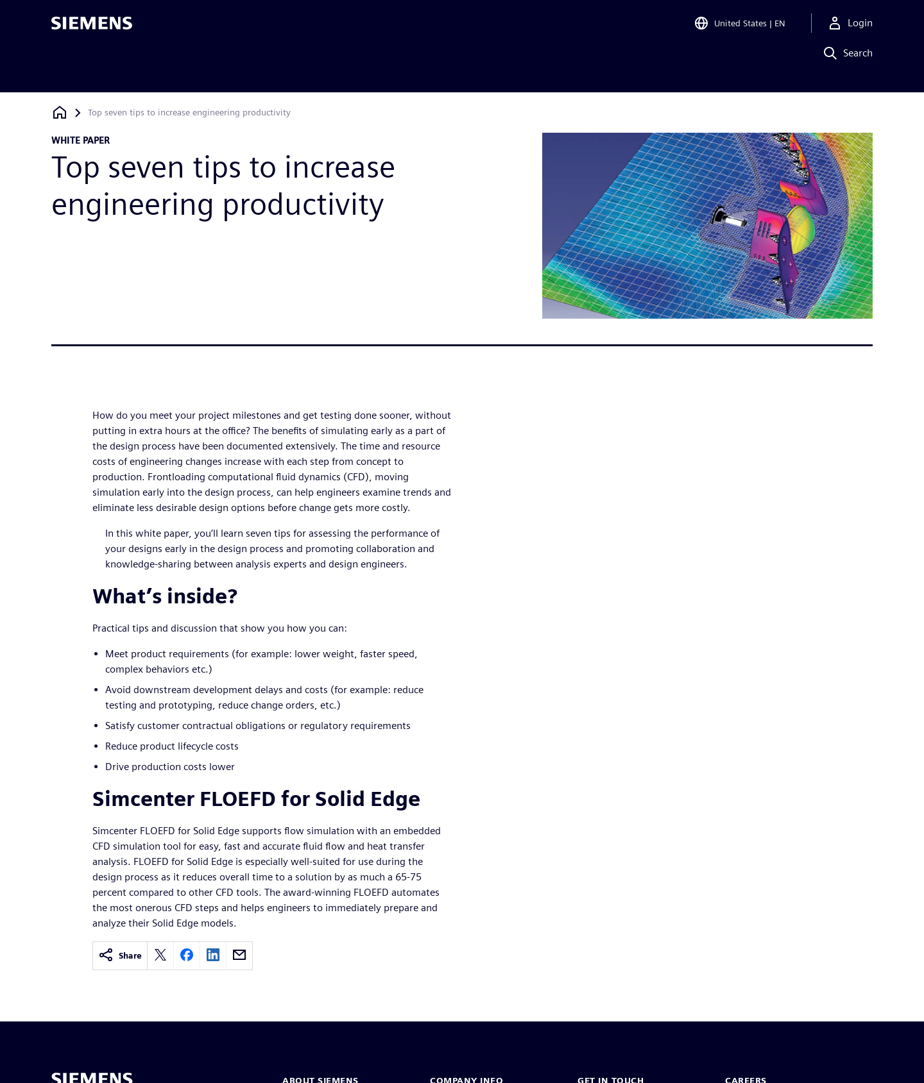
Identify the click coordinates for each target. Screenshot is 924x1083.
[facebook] (187, 956)
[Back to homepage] (59, 113)
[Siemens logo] (91, 28)
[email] (239, 956)
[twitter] (160, 956)
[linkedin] (213, 956)
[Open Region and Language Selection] (740, 28)
